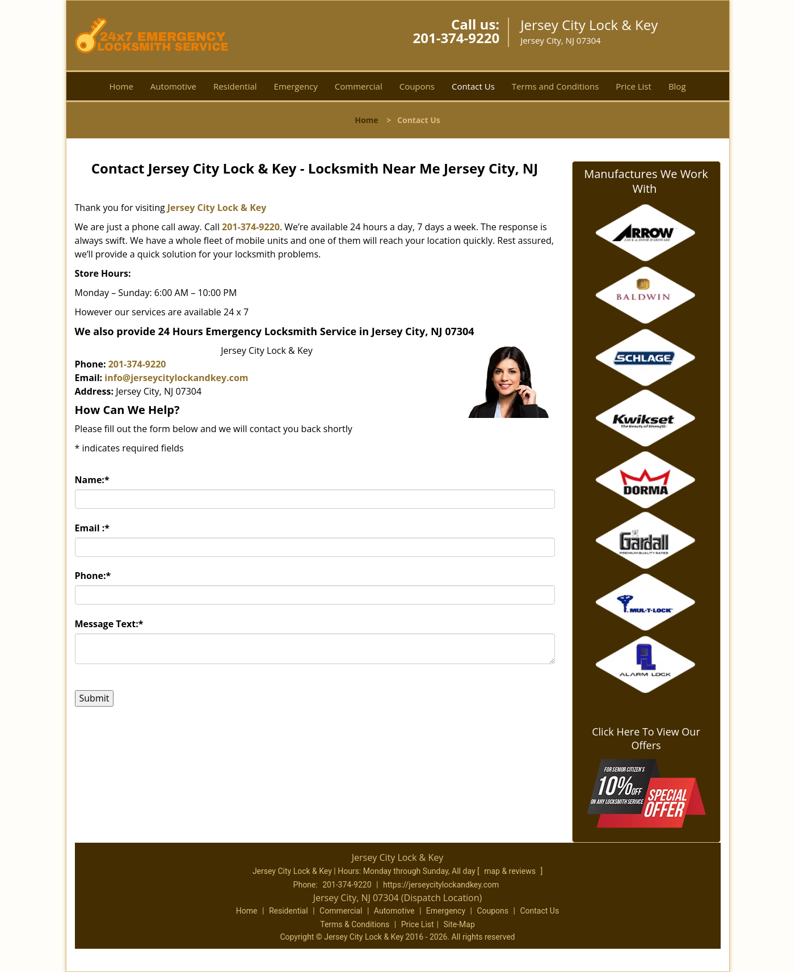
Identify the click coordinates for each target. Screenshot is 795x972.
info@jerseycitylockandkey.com (176, 377)
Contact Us (473, 86)
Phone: (93, 575)
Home (121, 86)
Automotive (173, 86)
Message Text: (109, 624)
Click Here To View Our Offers (646, 738)
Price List (633, 86)
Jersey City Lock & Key (217, 207)
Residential (235, 86)
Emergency (296, 86)
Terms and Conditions (555, 86)
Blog (677, 86)
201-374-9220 (456, 37)
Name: (92, 480)
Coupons (417, 86)
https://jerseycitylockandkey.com (441, 884)
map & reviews (510, 871)
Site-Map (459, 924)
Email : (92, 528)
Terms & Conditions (354, 924)
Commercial (358, 86)
